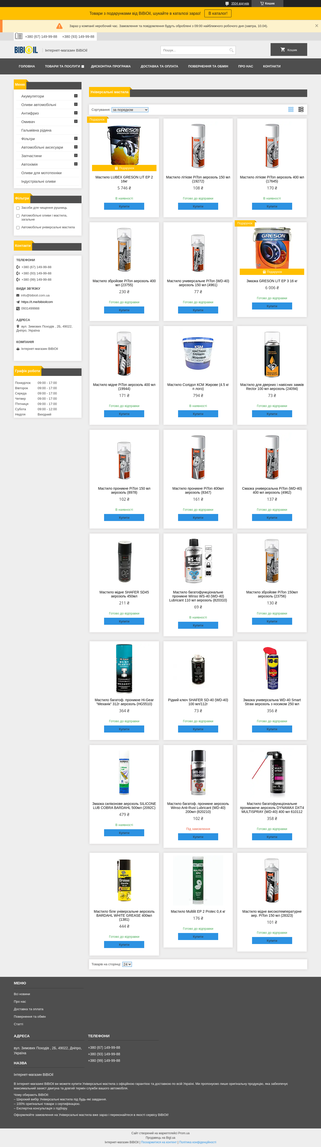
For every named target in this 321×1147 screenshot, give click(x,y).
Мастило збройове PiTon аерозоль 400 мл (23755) (124, 283)
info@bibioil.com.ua (35, 295)
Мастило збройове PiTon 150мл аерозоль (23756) (272, 594)
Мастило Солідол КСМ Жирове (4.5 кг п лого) (198, 387)
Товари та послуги (62, 66)
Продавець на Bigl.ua (160, 1137)
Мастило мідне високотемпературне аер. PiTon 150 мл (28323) (272, 913)
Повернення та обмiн (208, 66)
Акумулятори (32, 96)
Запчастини (31, 156)
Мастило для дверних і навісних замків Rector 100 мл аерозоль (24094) (272, 387)
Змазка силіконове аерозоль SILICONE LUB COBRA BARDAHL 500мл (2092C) (124, 806)
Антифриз (30, 113)
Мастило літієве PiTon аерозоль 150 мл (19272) (198, 179)
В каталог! (217, 13)
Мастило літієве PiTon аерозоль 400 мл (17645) (272, 179)
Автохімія (29, 164)
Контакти (272, 66)
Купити (124, 206)
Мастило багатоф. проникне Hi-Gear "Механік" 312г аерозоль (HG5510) (124, 702)
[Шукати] (231, 50)
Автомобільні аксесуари (42, 147)
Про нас (245, 66)
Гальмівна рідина (36, 130)
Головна (27, 66)
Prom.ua (184, 1133)
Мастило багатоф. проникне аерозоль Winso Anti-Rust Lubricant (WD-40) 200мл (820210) (198, 808)
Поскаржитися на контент (159, 1142)
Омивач (28, 122)
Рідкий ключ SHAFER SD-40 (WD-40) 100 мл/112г (198, 702)
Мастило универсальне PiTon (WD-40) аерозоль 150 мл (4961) (198, 283)
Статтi (18, 1024)
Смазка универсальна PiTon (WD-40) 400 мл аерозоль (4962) (272, 490)
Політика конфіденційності (197, 1142)
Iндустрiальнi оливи (38, 181)
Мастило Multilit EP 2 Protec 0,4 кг (198, 911)
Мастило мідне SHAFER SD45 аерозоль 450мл (124, 594)
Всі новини (22, 994)
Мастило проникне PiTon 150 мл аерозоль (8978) (124, 490)
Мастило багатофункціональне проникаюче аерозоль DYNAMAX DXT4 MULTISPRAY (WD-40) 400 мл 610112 (272, 808)
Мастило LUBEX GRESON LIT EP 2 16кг (124, 179)
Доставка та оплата (159, 66)
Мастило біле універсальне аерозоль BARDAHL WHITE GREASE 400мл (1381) (124, 915)
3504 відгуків (240, 3)
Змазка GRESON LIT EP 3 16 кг (272, 281)
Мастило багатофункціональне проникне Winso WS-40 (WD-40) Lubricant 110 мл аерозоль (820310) (198, 596)
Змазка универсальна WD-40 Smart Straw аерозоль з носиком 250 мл (272, 702)
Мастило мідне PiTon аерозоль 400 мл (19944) (124, 387)
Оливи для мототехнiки (41, 173)
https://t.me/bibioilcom (37, 302)
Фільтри (28, 139)
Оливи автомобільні (38, 104)
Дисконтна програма (111, 66)
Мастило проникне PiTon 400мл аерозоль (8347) (198, 490)
